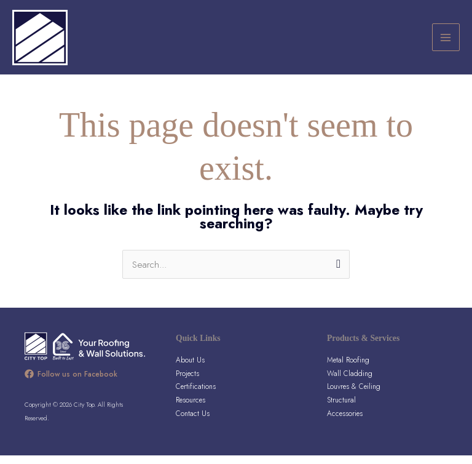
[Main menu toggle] (446, 41)
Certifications (196, 395)
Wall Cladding (349, 381)
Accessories (345, 421)
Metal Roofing (348, 368)
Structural (341, 408)
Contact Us (193, 421)
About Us (190, 368)
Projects (187, 381)
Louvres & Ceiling (353, 395)
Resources (190, 408)
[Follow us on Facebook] (71, 382)
